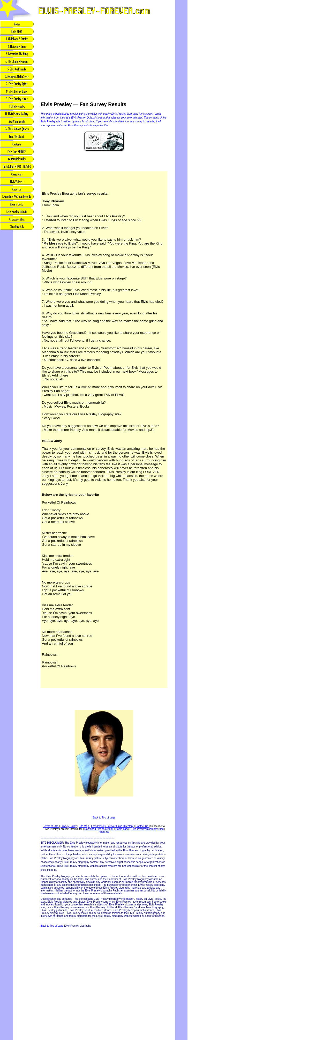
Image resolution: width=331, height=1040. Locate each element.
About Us (104, 831)
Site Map (84, 826)
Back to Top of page (104, 817)
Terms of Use (51, 826)
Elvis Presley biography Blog (147, 829)
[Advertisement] (16, 312)
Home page (122, 829)
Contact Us (142, 826)
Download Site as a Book (99, 829)
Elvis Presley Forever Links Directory (112, 826)
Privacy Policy (69, 826)
